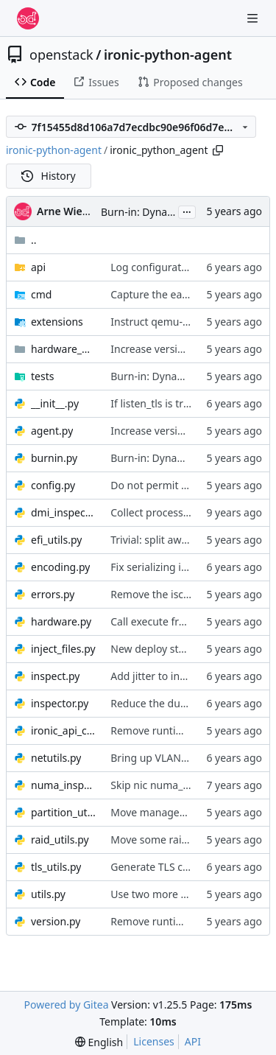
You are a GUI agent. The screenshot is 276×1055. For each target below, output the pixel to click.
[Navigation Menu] (254, 18)
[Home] (28, 18)
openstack (61, 54)
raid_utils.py (60, 840)
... (187, 211)
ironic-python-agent (168, 54)
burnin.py (54, 458)
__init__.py (55, 403)
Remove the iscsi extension (175, 594)
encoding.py (60, 567)
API (193, 1041)
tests (42, 376)
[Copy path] (218, 150)
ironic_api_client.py (63, 730)
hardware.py (61, 621)
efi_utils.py (56, 540)
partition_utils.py (63, 812)
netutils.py (56, 758)
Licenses (153, 1041)
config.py (53, 485)
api (38, 267)
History (48, 176)
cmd (41, 294)
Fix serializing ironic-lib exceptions (192, 567)
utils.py (48, 894)
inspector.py (59, 703)
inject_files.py (63, 649)
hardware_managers (63, 349)
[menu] (99, 1042)
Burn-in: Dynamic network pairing (192, 376)
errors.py (52, 594)
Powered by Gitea (66, 1005)
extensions (57, 322)
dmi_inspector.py (63, 512)
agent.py (52, 431)
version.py (55, 921)
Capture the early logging (171, 294)
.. (25, 240)
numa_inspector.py (63, 785)
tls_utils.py (56, 867)
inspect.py (55, 676)
